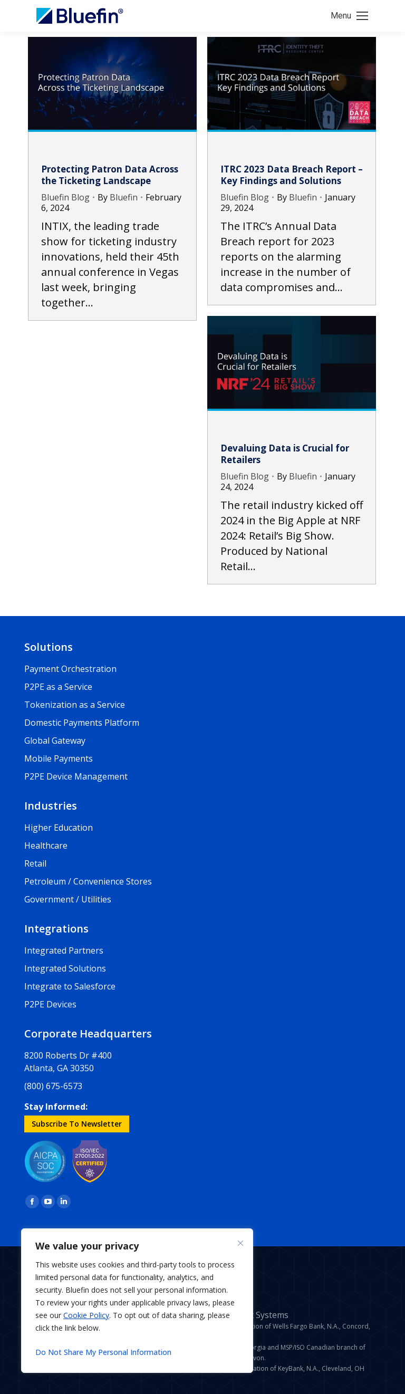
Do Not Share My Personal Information (103, 1352)
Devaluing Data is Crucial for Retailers (284, 454)
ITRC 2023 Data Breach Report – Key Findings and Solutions (291, 175)
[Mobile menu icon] (349, 15)
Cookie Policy (86, 1315)
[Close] (240, 1243)
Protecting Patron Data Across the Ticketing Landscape (109, 175)
